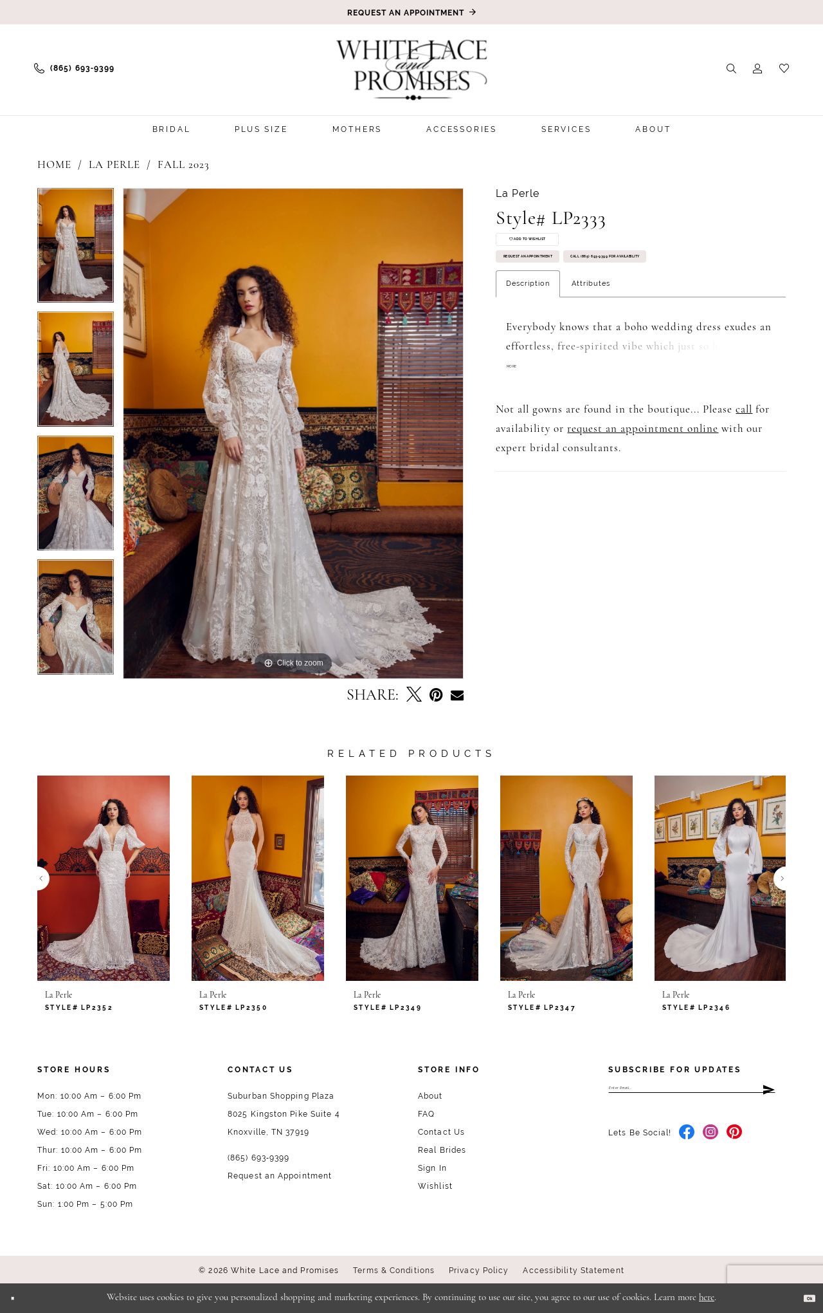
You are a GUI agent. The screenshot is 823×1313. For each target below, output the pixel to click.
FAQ (426, 1114)
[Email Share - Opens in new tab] (457, 695)
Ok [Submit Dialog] (802, 1297)
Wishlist (435, 1186)
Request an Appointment (570, 290)
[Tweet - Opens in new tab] (414, 696)
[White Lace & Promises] (411, 69)
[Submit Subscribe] (767, 1093)
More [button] (519, 449)
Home (54, 165)
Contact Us (441, 1132)
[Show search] (731, 68)
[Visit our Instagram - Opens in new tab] (711, 1144)
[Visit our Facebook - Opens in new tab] (687, 1144)
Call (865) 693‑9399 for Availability (595, 328)
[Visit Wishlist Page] (784, 68)
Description (528, 364)
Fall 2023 (184, 165)
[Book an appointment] (411, 12)
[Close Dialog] (19, 1298)
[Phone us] (74, 68)
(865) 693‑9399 (258, 1157)
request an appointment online (642, 510)
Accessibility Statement (573, 1270)
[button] (758, 68)
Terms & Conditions (394, 1270)
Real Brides (442, 1150)
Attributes (591, 364)
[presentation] (103, 879)
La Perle (114, 165)
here (706, 1298)
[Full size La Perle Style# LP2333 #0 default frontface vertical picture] (293, 433)
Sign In (432, 1168)
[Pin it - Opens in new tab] (436, 695)
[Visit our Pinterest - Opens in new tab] (735, 1144)
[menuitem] (74, 68)
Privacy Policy (479, 1270)
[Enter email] (691, 1093)
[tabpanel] (75, 250)
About (430, 1096)
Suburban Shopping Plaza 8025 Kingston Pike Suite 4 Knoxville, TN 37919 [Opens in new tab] (284, 1114)
